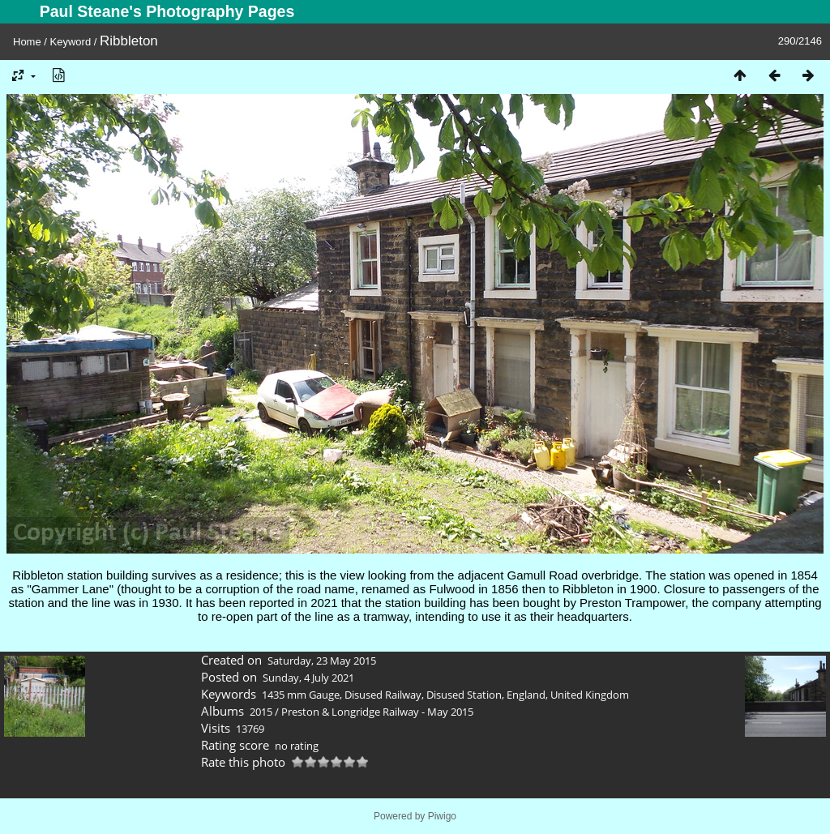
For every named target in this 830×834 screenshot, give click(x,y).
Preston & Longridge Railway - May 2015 (377, 711)
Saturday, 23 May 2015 (321, 660)
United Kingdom (589, 694)
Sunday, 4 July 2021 (308, 677)
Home (27, 42)
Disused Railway (382, 694)
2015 (261, 711)
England (526, 694)
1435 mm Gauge (301, 694)
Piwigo (442, 816)
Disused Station (464, 694)
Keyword (71, 42)
